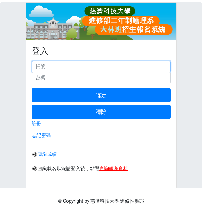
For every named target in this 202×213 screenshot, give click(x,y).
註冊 (36, 123)
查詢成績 (47, 154)
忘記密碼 (41, 135)
